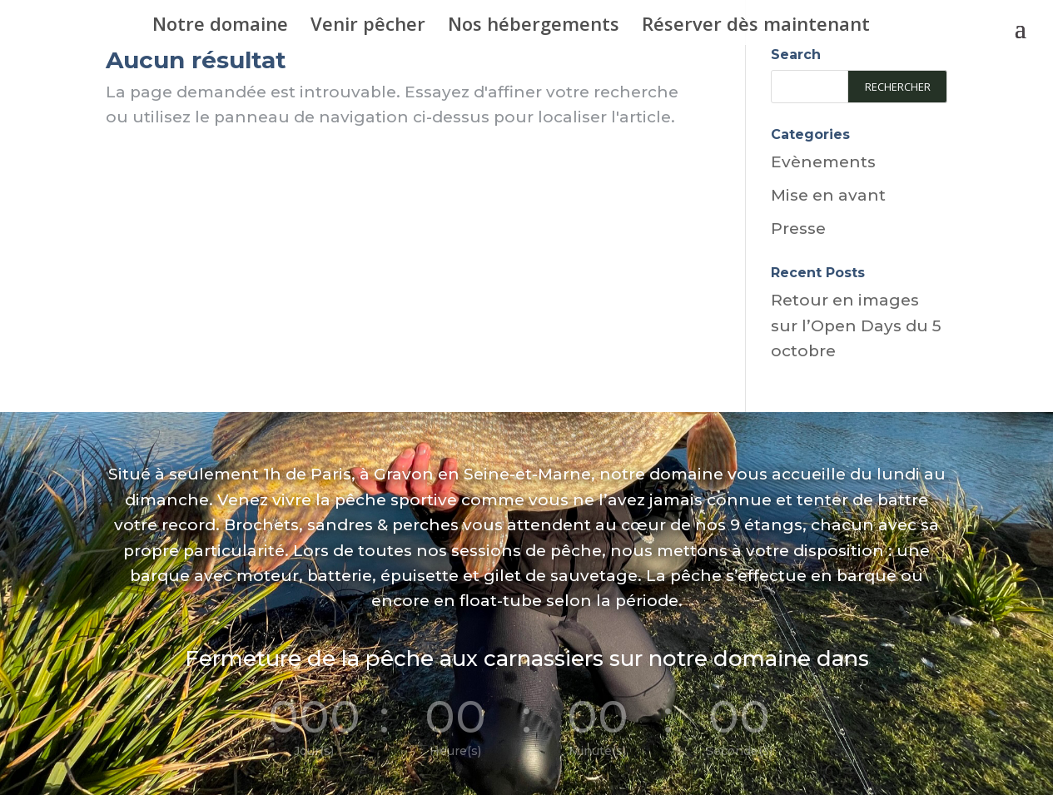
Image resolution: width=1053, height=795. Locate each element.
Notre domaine (220, 26)
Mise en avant (828, 195)
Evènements (823, 161)
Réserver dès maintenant (756, 26)
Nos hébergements (533, 26)
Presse (798, 228)
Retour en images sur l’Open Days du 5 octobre (856, 325)
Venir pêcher (367, 26)
